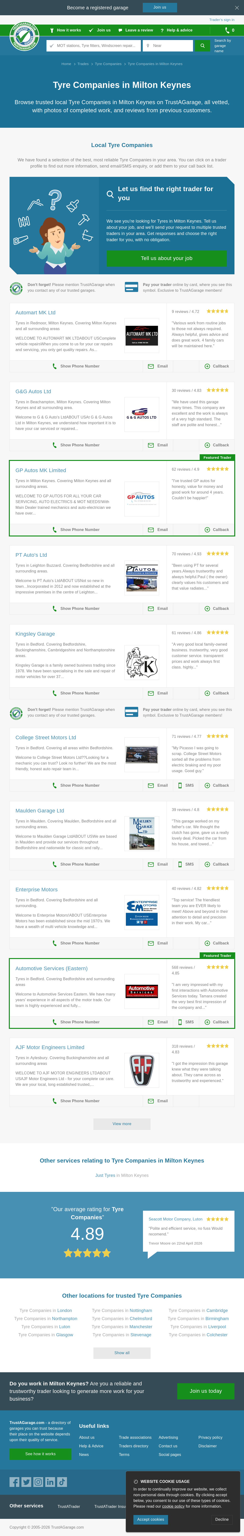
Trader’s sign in (221, 20)
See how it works (40, 1454)
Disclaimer (207, 1446)
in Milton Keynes (122, 1175)
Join (159, 7)
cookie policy (173, 1506)
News (84, 1455)
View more (122, 1124)
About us (87, 1437)
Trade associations (135, 1437)
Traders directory (133, 1446)
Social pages (170, 1455)
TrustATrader (69, 1507)
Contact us (168, 1446)
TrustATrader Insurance (114, 1507)
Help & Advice (91, 1446)
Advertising (168, 1437)
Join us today (206, 1391)
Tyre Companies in (46, 1310)
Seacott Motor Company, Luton (176, 1219)
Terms (124, 1455)
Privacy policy (210, 1437)
